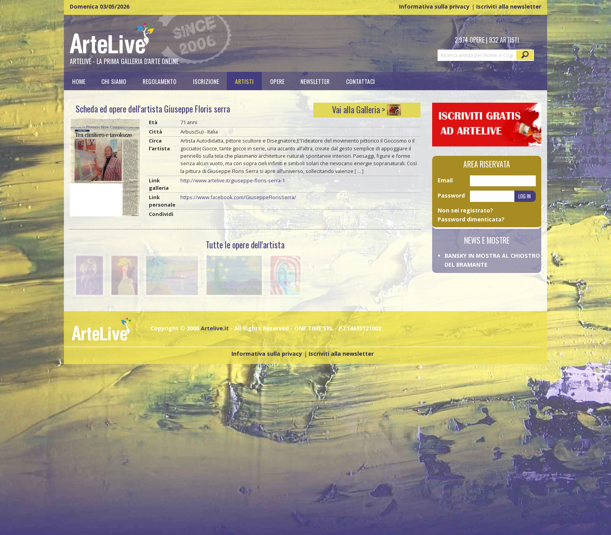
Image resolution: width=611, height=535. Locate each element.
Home (78, 81)
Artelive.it (215, 328)
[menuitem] (79, 81)
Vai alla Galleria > (358, 109)
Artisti (244, 81)
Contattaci (360, 81)
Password (451, 195)
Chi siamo (113, 81)
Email (445, 180)
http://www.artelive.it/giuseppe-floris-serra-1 (232, 180)
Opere (277, 81)
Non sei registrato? (465, 210)
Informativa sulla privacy (434, 6)
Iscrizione (206, 81)
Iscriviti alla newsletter (508, 6)
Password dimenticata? (471, 219)
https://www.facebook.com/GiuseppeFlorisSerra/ (238, 197)
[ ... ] (359, 171)
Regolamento (160, 81)
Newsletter (315, 81)
